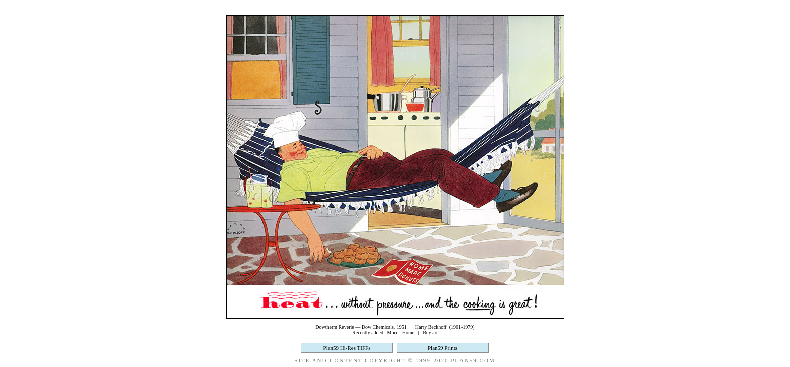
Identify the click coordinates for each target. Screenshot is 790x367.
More (393, 332)
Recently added (367, 332)
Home (408, 332)
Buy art (430, 332)
